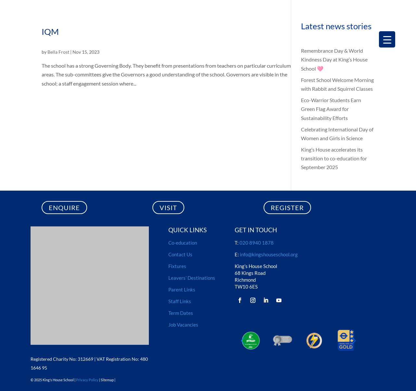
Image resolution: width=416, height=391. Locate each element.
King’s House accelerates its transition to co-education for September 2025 (334, 158)
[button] (353, 340)
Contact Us (180, 254)
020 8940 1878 (257, 243)
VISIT (168, 207)
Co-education (182, 243)
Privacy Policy (87, 380)
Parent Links (181, 289)
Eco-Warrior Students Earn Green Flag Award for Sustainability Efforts (331, 109)
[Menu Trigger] (387, 39)
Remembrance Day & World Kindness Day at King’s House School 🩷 (334, 59)
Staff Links (179, 301)
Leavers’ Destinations (191, 278)
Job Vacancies (183, 325)
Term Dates (180, 313)
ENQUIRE (64, 207)
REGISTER (287, 207)
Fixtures (177, 266)
